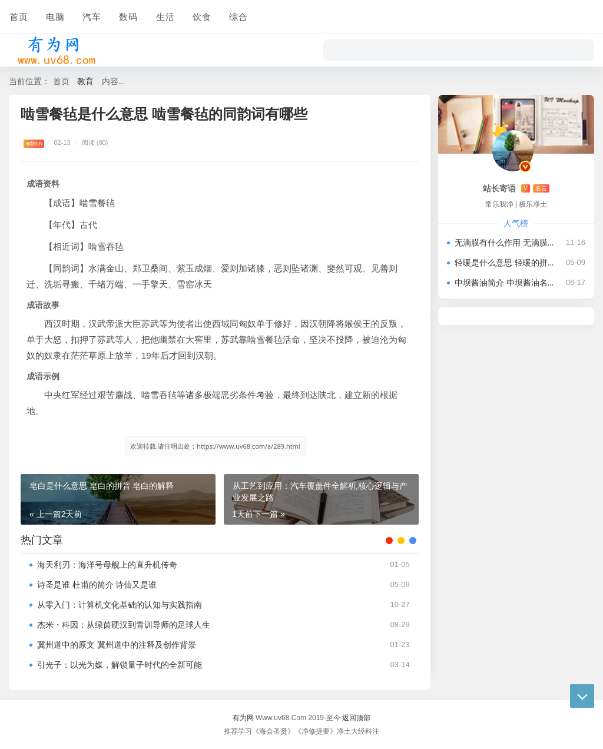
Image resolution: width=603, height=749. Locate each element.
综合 (237, 16)
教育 (85, 81)
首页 (18, 16)
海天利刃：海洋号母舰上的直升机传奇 (107, 564)
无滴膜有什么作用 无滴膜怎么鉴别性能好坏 (505, 242)
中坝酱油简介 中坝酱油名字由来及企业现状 (505, 282)
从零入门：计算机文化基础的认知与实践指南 (119, 604)
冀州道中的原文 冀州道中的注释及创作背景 (116, 644)
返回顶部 (356, 717)
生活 (164, 16)
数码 (127, 16)
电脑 (54, 16)
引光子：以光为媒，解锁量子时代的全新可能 (119, 664)
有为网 (243, 717)
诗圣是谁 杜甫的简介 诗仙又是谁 (97, 584)
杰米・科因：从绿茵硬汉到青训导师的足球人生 (123, 624)
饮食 (200, 16)
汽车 (91, 16)
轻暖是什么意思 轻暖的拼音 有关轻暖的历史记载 (505, 262)
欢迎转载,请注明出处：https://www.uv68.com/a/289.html (215, 446)
